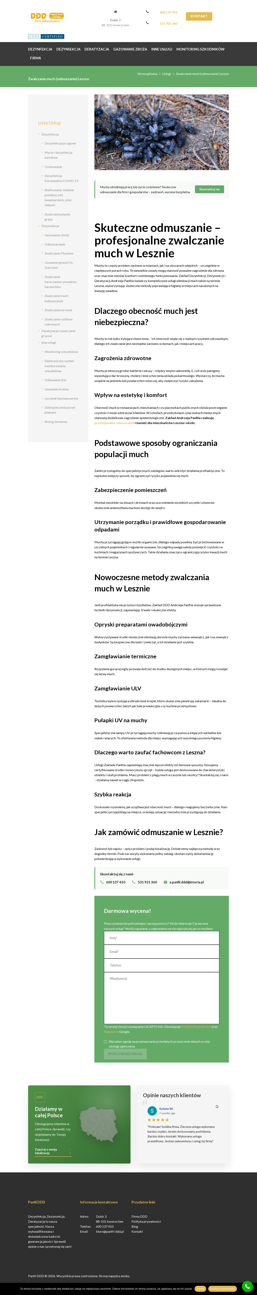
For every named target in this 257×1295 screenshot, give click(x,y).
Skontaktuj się (209, 189)
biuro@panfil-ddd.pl (110, 1234)
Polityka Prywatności (196, 1026)
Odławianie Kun (55, 380)
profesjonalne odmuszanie (114, 423)
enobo (125, 1279)
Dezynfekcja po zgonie (60, 143)
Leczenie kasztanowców (61, 398)
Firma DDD (139, 1219)
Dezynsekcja (50, 226)
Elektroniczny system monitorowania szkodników (59, 366)
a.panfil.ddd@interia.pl (186, 882)
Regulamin (111, 1031)
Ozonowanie (53, 167)
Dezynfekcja (50, 134)
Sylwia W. (166, 1111)
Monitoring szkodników (61, 352)
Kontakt (199, 16)
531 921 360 (168, 23)
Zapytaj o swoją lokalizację (46, 1154)
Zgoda (200, 1288)
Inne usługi (48, 342)
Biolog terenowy (56, 421)
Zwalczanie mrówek (58, 310)
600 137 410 (168, 12)
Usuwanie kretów (57, 389)
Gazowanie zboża (57, 235)
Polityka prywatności (146, 1224)
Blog (135, 1229)
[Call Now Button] (247, 1286)
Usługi (166, 74)
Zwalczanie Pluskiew (59, 253)
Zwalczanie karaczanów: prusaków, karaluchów (61, 282)
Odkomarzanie (55, 244)
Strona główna (147, 74)
